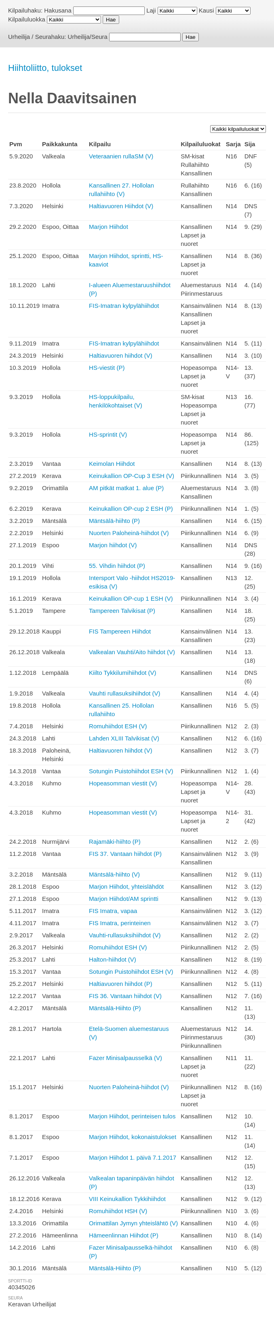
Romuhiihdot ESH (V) (118, 726)
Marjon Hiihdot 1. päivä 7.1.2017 (132, 1157)
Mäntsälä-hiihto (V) (114, 874)
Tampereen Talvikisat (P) (122, 610)
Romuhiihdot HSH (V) (118, 1210)
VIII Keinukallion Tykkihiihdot (127, 1198)
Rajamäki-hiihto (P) (115, 841)
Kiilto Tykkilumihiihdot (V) (122, 672)
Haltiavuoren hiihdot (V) (120, 355)
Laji (151, 10)
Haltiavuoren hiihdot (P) (120, 983)
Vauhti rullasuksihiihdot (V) (124, 693)
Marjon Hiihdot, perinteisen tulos (132, 1116)
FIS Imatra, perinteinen (120, 922)
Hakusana (58, 10)
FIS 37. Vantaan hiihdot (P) (125, 853)
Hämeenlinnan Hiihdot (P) (123, 1235)
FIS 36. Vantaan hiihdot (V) (125, 995)
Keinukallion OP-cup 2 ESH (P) (131, 508)
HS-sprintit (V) (108, 434)
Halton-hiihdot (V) (112, 959)
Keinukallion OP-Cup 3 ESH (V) (131, 475)
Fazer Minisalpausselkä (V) (125, 1057)
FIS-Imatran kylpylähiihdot (124, 305)
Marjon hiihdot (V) (113, 545)
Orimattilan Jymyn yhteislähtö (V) (133, 1223)
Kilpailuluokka (26, 19)
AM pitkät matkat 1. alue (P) (126, 487)
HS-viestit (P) (106, 367)
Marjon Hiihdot (108, 226)
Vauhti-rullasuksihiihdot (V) (124, 935)
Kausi (206, 10)
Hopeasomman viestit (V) (123, 783)
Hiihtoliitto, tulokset (45, 68)
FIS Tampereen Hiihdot (120, 631)
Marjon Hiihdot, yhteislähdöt (126, 886)
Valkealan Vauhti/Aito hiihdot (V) (132, 652)
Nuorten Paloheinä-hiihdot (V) (129, 532)
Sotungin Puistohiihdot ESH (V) (131, 771)
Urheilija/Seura (87, 36)
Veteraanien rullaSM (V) (121, 156)
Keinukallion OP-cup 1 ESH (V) (131, 598)
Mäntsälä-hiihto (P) (114, 520)
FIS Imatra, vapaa (113, 910)
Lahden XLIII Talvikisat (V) (124, 738)
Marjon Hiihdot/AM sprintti (123, 898)
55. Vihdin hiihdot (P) (117, 565)
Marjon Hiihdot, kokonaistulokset (132, 1136)
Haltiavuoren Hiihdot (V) (121, 206)
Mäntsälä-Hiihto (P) (115, 1008)
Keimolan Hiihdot (112, 463)
